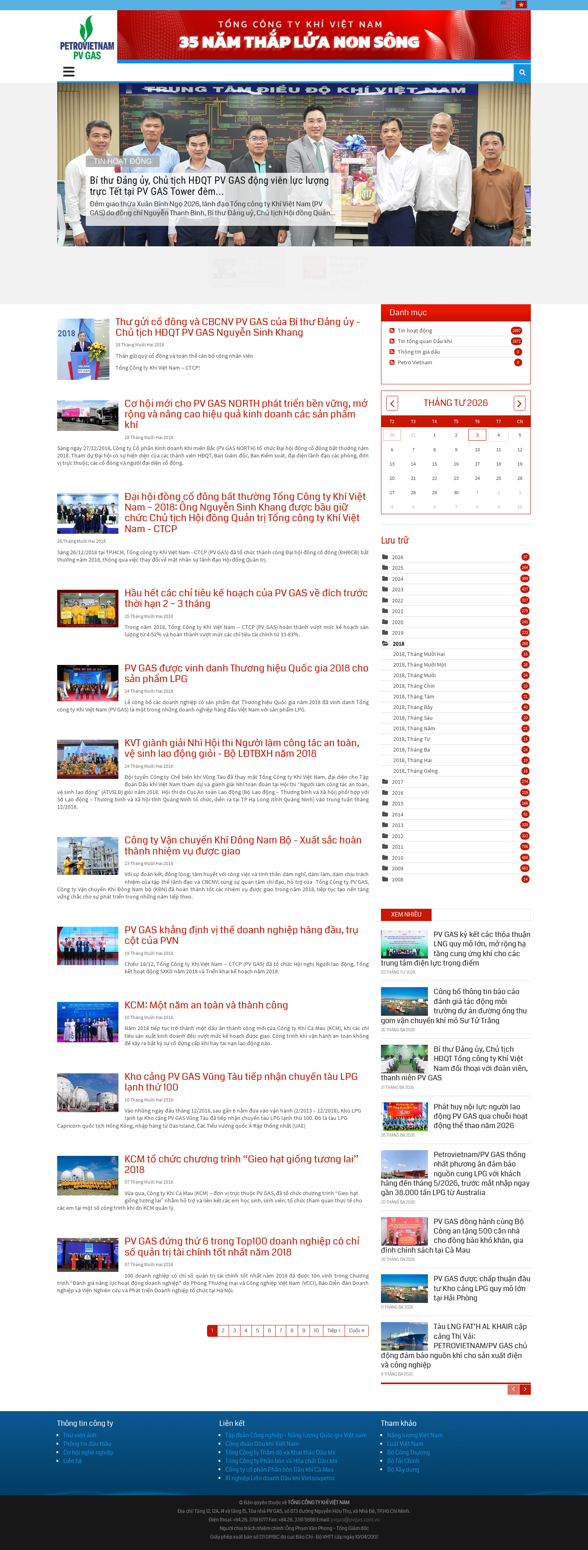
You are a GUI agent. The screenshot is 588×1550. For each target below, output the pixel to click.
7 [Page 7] (281, 1330)
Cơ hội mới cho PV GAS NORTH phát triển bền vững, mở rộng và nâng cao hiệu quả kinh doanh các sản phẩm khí (87, 415)
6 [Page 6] (269, 1330)
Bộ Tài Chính (403, 1461)
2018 (398, 643)
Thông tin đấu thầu (87, 1444)
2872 (516, 341)
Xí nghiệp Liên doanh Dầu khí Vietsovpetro (279, 1478)
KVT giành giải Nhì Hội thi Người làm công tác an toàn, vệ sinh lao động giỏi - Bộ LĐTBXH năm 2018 (87, 759)
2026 (397, 557)
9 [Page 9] (303, 1330)
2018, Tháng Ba (461, 749)
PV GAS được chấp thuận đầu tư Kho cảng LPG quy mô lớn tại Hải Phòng (482, 1287)
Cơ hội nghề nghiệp (88, 1452)
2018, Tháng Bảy (461, 707)
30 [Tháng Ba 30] (392, 434)
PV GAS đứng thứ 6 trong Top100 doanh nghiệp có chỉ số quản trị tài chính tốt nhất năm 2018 (87, 1255)
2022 (397, 600)
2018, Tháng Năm (461, 728)
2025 (397, 567)
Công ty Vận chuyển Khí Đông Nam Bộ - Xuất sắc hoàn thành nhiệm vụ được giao (87, 856)
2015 (397, 803)
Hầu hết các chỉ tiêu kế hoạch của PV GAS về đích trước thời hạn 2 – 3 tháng (87, 608)
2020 (397, 622)
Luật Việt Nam (405, 1444)
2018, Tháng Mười (461, 675)
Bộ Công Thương (408, 1452)
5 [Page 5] (257, 1330)
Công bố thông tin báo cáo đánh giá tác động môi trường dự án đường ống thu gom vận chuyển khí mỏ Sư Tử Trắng (454, 1005)
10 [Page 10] (316, 1330)
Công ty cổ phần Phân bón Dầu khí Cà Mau (279, 1469)
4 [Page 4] (246, 1330)
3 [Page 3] (234, 1330)
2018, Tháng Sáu (461, 717)
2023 (397, 589)
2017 (397, 781)
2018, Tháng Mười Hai (461, 654)
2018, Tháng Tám (461, 696)
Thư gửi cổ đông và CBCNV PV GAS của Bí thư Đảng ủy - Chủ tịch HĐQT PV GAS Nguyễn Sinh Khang (83, 349)
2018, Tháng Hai (461, 760)
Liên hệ (72, 1461)
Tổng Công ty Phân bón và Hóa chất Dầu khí (281, 1461)
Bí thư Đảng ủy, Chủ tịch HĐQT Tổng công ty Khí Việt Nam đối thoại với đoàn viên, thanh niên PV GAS (454, 1062)
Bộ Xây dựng (403, 1469)
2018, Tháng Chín (461, 685)
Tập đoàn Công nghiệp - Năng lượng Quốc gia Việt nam (296, 1435)
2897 (516, 330)
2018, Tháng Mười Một (461, 664)
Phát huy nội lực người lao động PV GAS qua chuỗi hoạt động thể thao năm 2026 (481, 1115)
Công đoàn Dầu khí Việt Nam (262, 1444)
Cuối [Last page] (354, 1330)
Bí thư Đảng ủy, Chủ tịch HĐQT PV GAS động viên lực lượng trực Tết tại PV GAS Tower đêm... (294, 164)
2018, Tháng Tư (461, 739)
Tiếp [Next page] (332, 1330)
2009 (397, 868)
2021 (397, 611)
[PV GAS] (87, 36)
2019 (397, 632)
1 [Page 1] (212, 1330)
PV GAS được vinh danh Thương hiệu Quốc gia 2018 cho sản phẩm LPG (87, 683)
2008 (397, 879)
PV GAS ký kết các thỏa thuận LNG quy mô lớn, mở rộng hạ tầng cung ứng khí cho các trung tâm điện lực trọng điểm (455, 947)
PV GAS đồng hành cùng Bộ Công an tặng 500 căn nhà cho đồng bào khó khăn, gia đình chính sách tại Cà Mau (452, 1234)
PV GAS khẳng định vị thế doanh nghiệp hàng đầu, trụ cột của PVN (87, 946)
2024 (397, 578)
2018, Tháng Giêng (461, 770)
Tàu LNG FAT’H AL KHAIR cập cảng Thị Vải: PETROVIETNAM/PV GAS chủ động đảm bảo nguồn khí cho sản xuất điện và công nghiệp (454, 1344)
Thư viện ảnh (79, 1435)
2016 (397, 792)
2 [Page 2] (223, 1330)
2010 (397, 857)
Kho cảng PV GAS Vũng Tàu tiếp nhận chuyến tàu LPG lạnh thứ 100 (87, 1092)
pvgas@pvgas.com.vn (355, 1520)
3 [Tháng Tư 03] (477, 434)
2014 (397, 814)
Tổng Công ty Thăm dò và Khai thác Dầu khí (280, 1452)
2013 (397, 825)
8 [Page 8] (292, 1330)
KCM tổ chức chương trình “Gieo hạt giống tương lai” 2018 (87, 1175)
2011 (397, 846)
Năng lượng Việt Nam (415, 1435)
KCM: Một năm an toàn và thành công (87, 1022)
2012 (397, 836)
